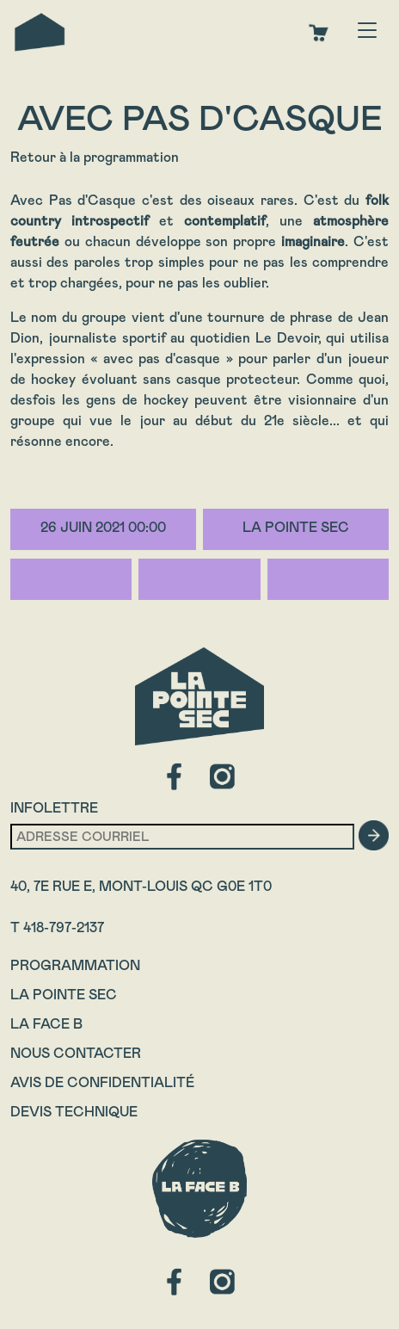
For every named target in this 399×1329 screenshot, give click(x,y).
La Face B (46, 1024)
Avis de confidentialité (102, 1082)
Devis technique (74, 1112)
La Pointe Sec (63, 995)
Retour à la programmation (94, 157)
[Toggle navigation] (367, 32)
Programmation (75, 965)
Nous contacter (75, 1053)
